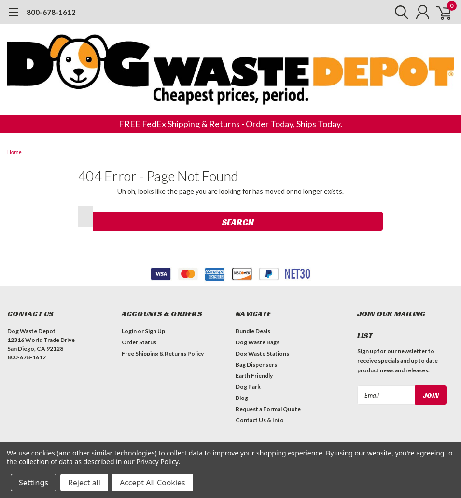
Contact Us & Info (260, 420)
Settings (33, 482)
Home (14, 152)
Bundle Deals (253, 331)
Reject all (84, 482)
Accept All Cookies (152, 482)
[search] (397, 12)
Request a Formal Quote (268, 409)
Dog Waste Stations (262, 353)
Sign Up (155, 331)
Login (129, 331)
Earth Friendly (254, 375)
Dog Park (248, 386)
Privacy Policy (157, 461)
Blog (242, 397)
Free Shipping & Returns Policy (163, 353)
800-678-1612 (51, 12)
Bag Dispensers (256, 364)
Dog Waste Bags (257, 342)
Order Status (139, 342)
